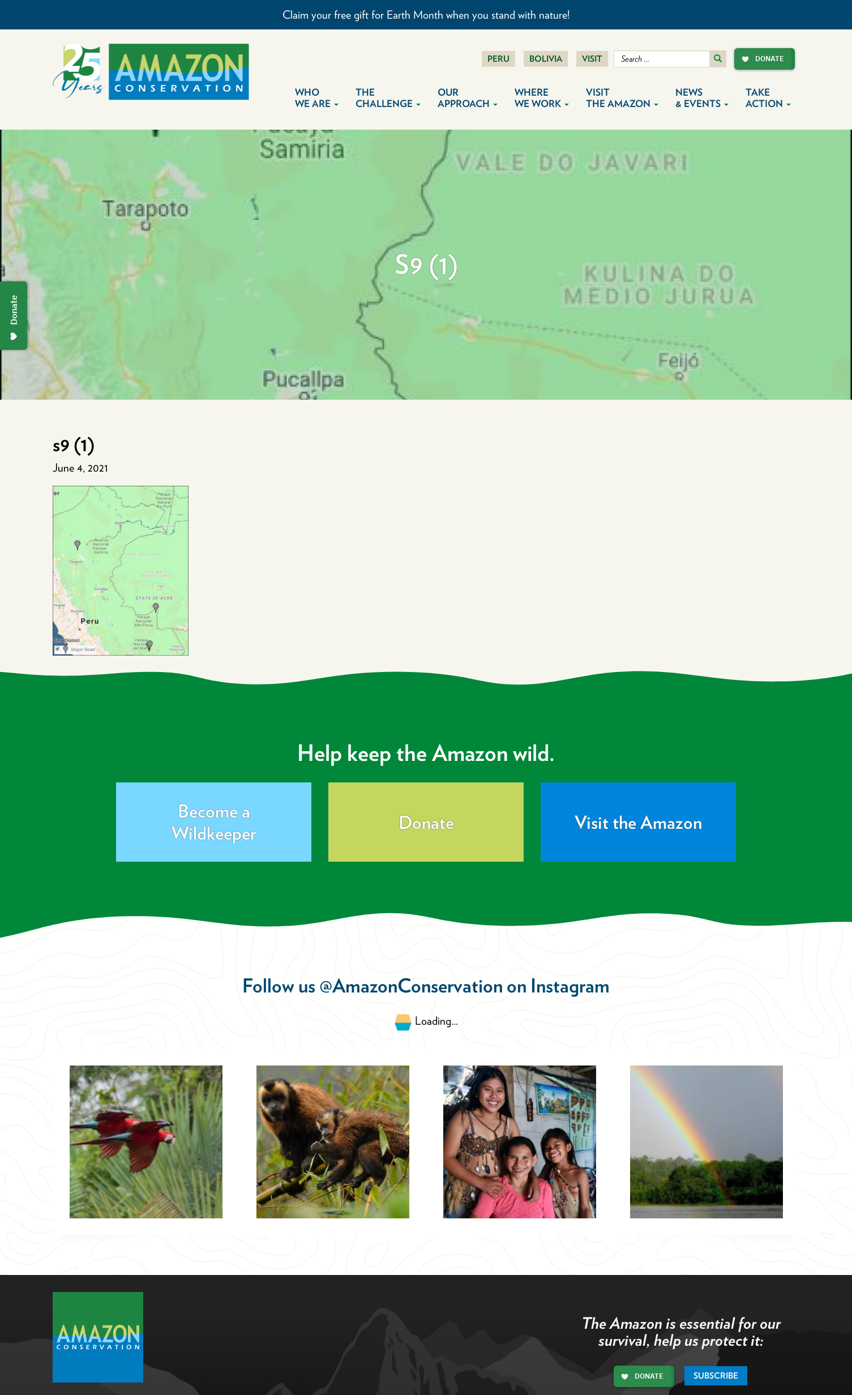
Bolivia (545, 59)
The (388, 98)
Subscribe (715, 1376)
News (702, 98)
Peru (498, 59)
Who (317, 98)
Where (542, 98)
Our (468, 98)
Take (768, 98)
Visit (592, 59)
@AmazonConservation (411, 985)
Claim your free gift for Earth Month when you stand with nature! (426, 15)
